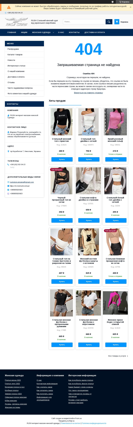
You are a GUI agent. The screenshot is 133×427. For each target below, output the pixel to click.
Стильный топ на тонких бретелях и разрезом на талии (61, 261)
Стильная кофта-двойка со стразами (88, 199)
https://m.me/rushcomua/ (20, 186)
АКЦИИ (24, 32)
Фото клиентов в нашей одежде (22, 93)
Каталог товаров (15, 54)
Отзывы (11, 82)
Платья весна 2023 (13, 380)
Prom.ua (78, 418)
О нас (61, 32)
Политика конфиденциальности (94, 423)
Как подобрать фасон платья (81, 384)
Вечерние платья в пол (14, 387)
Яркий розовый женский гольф (115, 140)
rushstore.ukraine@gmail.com (22, 182)
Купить (62, 159)
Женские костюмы (12, 407)
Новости (11, 60)
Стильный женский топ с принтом (61, 140)
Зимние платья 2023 (13, 394)
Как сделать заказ (44, 387)
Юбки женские (11, 401)
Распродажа (13, 49)
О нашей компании (16, 71)
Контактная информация (47, 384)
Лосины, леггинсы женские (16, 404)
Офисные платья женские (16, 397)
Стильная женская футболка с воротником (88, 322)
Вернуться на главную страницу (88, 93)
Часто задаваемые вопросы (20, 88)
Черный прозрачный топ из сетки (61, 200)
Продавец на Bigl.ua (66, 421)
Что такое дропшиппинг (78, 390)
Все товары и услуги (117, 356)
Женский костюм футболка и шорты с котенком (88, 261)
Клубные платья (11, 390)
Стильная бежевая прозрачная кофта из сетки (115, 261)
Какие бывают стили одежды (80, 387)
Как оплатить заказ (45, 390)
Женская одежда (41, 32)
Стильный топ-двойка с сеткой (88, 140)
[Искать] (109, 21)
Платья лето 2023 (12, 384)
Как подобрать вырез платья (80, 380)
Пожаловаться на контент (70, 423)
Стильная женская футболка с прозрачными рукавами (61, 323)
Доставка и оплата (94, 32)
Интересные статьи (16, 66)
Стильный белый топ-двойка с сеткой (115, 200)
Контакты (74, 32)
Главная (11, 32)
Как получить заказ (45, 394)
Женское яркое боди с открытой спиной (115, 322)
